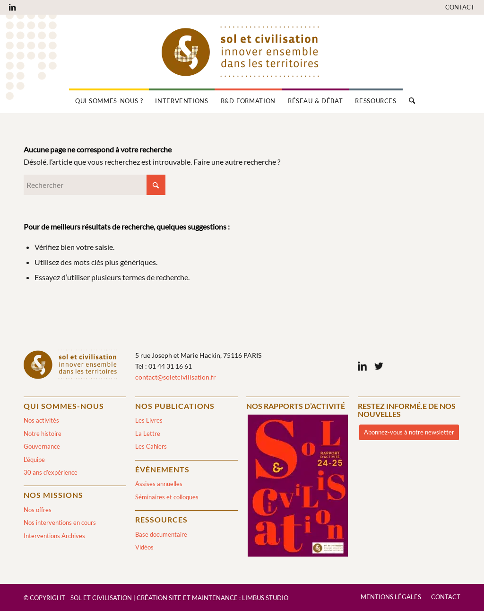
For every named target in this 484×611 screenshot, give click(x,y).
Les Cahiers (151, 446)
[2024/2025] (298, 487)
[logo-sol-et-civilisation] (242, 52)
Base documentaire (161, 534)
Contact (460, 7)
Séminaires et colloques (167, 497)
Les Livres (149, 420)
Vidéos (144, 547)
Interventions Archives (54, 536)
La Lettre (147, 433)
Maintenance (215, 598)
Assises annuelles (158, 483)
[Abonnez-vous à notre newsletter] (409, 432)
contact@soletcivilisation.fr (175, 377)
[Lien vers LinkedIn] (12, 7)
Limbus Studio (265, 598)
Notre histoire (42, 433)
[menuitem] (458, 7)
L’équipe (34, 459)
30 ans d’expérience (51, 472)
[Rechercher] (409, 101)
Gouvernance (42, 446)
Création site (159, 598)
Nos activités (41, 420)
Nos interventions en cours (60, 522)
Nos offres (38, 510)
